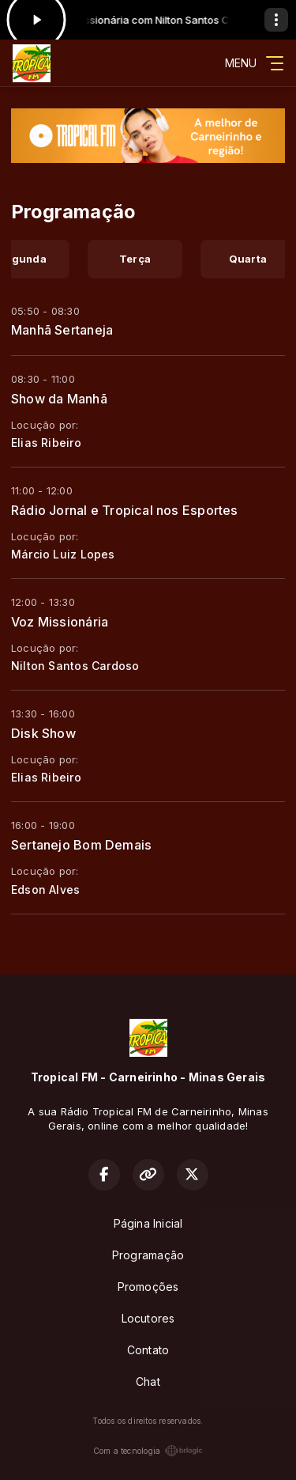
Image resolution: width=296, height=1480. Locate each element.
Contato (148, 1350)
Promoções (148, 1286)
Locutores (148, 1318)
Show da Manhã (59, 399)
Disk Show (43, 733)
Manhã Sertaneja (62, 330)
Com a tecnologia (148, 1450)
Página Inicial (148, 1223)
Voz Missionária (59, 622)
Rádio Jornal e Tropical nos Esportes (124, 510)
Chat (148, 1381)
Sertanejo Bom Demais (81, 845)
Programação (148, 1255)
